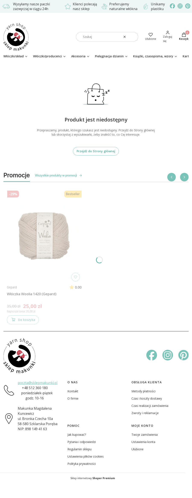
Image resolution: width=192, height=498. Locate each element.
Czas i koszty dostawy (146, 398)
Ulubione (137, 449)
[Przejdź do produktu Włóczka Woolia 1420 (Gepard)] (44, 236)
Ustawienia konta (143, 442)
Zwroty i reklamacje (145, 413)
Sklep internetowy (92, 478)
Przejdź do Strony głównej (96, 151)
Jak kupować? (76, 435)
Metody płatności (143, 391)
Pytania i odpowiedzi (81, 442)
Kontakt (72, 391)
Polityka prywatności (81, 464)
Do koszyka (22, 320)
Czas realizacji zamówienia (149, 406)
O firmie (73, 398)
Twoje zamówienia (144, 435)
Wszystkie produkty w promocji (59, 175)
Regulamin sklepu (79, 449)
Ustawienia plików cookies (85, 456)
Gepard (12, 287)
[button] (133, 36)
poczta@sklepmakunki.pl (37, 382)
